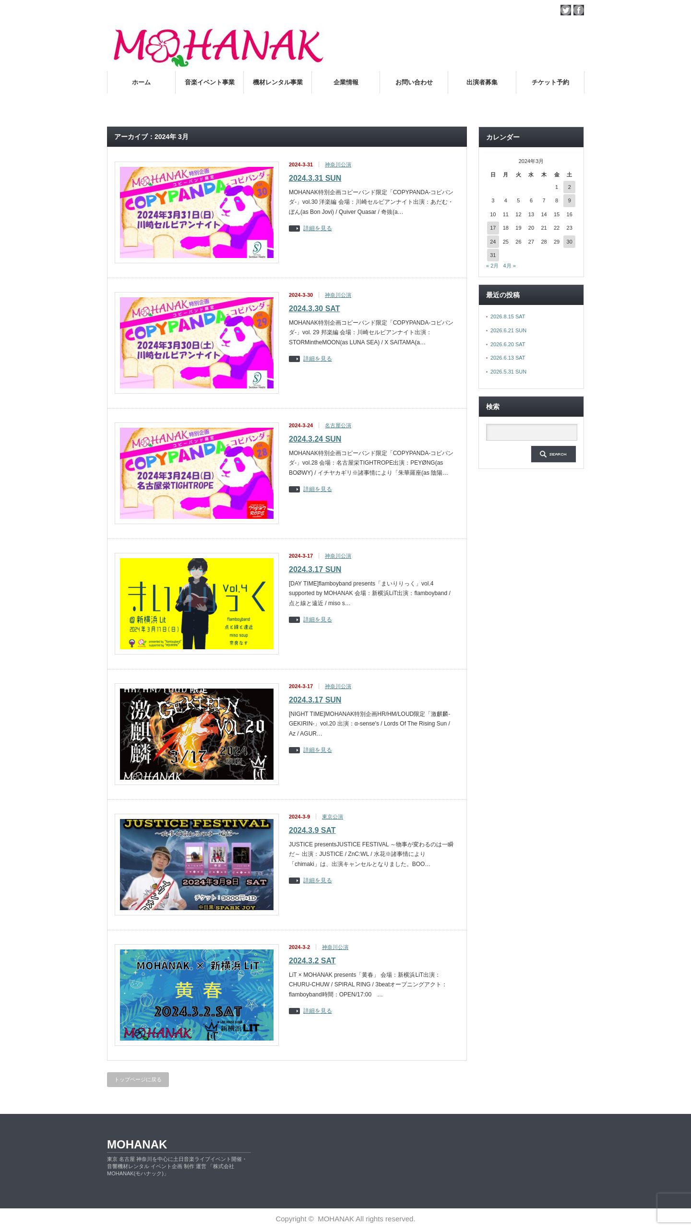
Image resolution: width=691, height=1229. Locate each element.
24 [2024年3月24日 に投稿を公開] (493, 242)
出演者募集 (482, 82)
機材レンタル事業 (278, 82)
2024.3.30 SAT (314, 308)
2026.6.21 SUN (508, 330)
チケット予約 (550, 82)
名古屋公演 (338, 425)
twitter (565, 10)
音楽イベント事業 (210, 82)
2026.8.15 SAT (507, 316)
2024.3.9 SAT (312, 830)
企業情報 (346, 82)
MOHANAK (137, 1144)
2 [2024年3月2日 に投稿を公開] (569, 187)
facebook (578, 10)
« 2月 (492, 266)
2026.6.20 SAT (507, 344)
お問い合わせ (414, 82)
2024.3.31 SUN (315, 178)
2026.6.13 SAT (507, 358)
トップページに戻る (138, 1079)
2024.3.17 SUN (315, 569)
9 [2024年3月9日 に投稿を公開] (569, 200)
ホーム (141, 82)
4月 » (509, 266)
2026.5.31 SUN (508, 372)
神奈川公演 (338, 164)
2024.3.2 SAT (312, 961)
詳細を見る (317, 228)
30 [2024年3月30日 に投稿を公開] (569, 242)
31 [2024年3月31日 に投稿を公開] (493, 255)
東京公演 (332, 816)
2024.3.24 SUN (315, 439)
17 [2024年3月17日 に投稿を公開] (493, 228)
